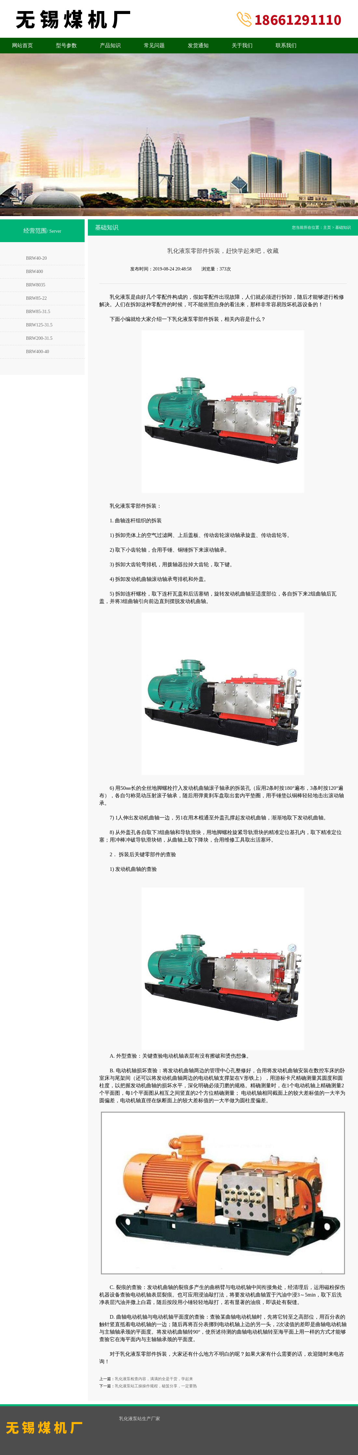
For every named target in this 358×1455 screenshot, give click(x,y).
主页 (327, 227)
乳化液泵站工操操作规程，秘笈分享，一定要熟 (156, 1386)
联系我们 (286, 45)
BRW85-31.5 (38, 311)
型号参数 (66, 45)
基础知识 (343, 227)
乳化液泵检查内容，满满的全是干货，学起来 (154, 1379)
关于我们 (242, 45)
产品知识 (110, 45)
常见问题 (154, 45)
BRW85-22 (36, 298)
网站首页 (22, 45)
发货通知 (198, 45)
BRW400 (34, 271)
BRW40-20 (36, 258)
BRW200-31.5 (39, 338)
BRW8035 (35, 284)
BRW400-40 (37, 351)
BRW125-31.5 (39, 325)
